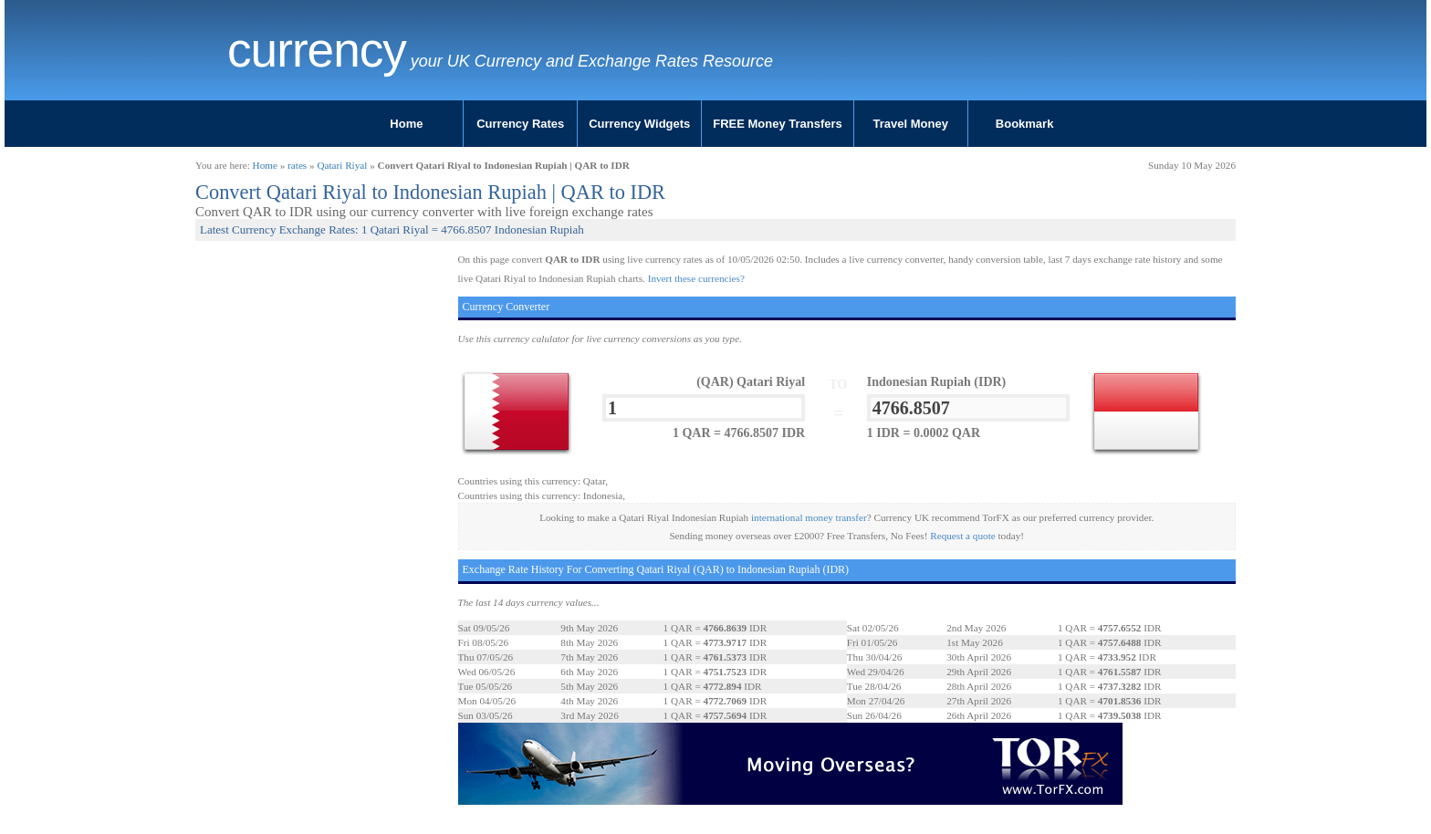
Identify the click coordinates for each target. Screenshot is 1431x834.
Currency (316, 50)
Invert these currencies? (696, 278)
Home (406, 123)
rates (297, 165)
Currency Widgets (639, 123)
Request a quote (962, 535)
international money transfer (809, 517)
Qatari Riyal (342, 165)
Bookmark (1025, 123)
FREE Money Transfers (777, 123)
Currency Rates (520, 123)
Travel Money (910, 123)
